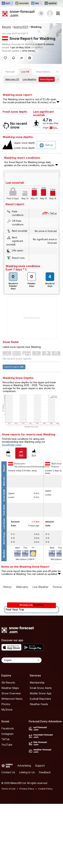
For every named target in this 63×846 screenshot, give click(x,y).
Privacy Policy (26, 830)
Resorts (6, 26)
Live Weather (29, 79)
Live (25, 71)
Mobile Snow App (40, 735)
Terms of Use (8, 830)
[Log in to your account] (50, 13)
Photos (5, 746)
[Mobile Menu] (58, 13)
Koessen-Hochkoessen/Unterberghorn (31, 507)
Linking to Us (27, 814)
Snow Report (46, 79)
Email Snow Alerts (41, 730)
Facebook (7, 770)
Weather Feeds (39, 746)
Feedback (45, 814)
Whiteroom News (12, 741)
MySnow (6, 751)
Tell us (49, 255)
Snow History (43, 71)
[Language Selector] (21, 702)
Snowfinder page (11, 487)
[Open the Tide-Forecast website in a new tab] (37, 3)
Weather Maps (10, 730)
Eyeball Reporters (40, 741)
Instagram (7, 776)
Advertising (24, 807)
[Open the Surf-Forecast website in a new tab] (7, 3)
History (7, 629)
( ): (16, 311)
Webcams (22, 629)
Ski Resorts (8, 724)
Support (40, 807)
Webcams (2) (12, 79)
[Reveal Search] (41, 13)
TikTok (5, 781)
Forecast (10, 71)
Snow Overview (11, 735)
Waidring (36, 26)
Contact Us (8, 814)
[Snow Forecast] (18, 13)
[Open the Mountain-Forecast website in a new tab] (22, 3)
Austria (20, 26)
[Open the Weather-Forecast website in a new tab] (50, 3)
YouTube (6, 786)
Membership (37, 724)
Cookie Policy (45, 830)
